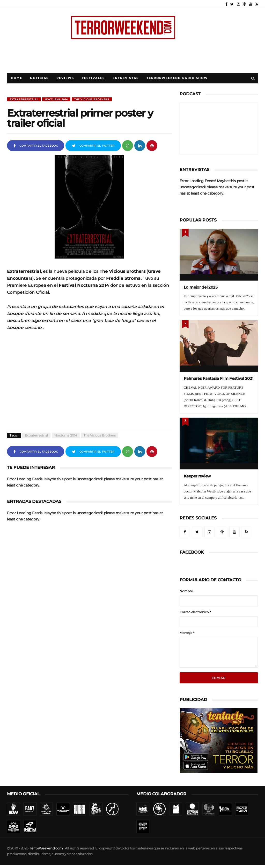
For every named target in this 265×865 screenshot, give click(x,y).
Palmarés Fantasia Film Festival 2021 (219, 378)
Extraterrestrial (24, 99)
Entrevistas (126, 78)
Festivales (93, 78)
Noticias (39, 78)
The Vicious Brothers (91, 99)
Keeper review (197, 476)
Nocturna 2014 (56, 99)
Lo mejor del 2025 (201, 287)
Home (16, 78)
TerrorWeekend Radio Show (177, 78)
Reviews (65, 78)
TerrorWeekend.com (46, 848)
